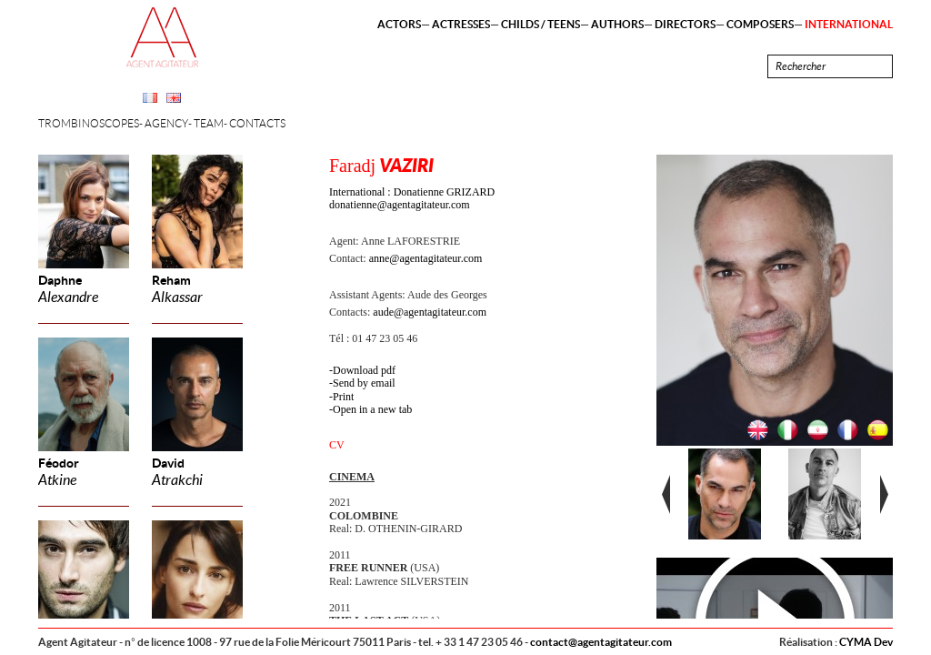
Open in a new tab (372, 409)
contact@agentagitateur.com (601, 642)
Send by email (364, 383)
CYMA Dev (866, 642)
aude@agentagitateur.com (429, 312)
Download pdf (364, 370)
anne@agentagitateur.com (426, 258)
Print (343, 396)
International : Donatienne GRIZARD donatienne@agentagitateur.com (412, 198)
